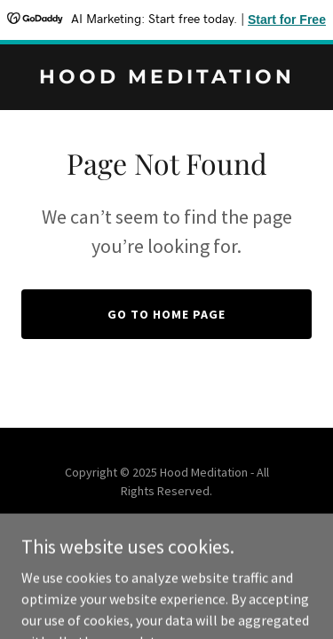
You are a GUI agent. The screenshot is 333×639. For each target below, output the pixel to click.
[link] (166, 78)
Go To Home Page (166, 314)
